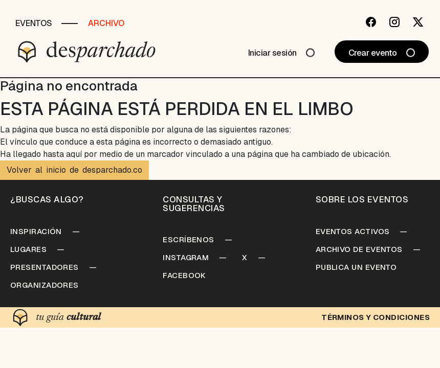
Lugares (28, 249)
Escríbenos (188, 239)
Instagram (186, 257)
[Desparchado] (87, 51)
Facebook (184, 275)
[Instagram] (394, 22)
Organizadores (44, 285)
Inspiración (36, 231)
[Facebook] (371, 22)
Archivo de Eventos (359, 249)
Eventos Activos (353, 231)
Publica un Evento (356, 267)
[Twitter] (418, 22)
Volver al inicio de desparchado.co (74, 170)
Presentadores (44, 267)
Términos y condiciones (375, 317)
